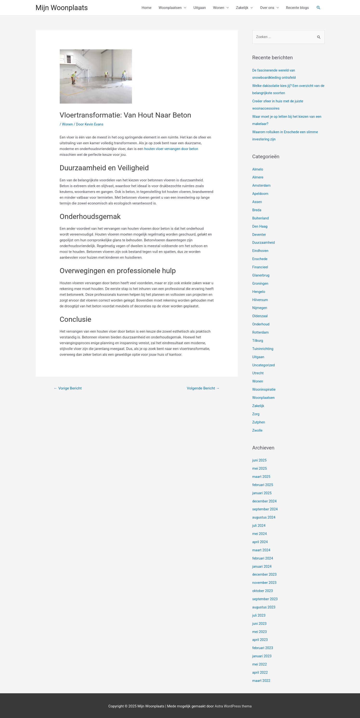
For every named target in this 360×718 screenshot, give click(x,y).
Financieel (260, 267)
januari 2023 (262, 655)
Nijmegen (260, 308)
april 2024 (260, 541)
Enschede (260, 259)
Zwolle (257, 430)
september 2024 (265, 508)
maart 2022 (261, 679)
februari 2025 (263, 484)
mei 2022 (259, 663)
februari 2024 (263, 557)
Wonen (218, 8)
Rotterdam (260, 332)
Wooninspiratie (264, 389)
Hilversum (260, 299)
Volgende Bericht (203, 389)
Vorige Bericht (68, 389)
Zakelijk (242, 8)
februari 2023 (263, 647)
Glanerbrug (261, 275)
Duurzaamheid (264, 243)
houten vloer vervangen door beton (172, 149)
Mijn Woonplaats (63, 8)
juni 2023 (259, 622)
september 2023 (265, 598)
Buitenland (260, 218)
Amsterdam (261, 186)
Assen (257, 202)
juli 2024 (259, 525)
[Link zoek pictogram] (318, 8)
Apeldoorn (260, 194)
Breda (257, 210)
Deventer (259, 234)
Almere (258, 178)
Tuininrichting (263, 348)
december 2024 (264, 500)
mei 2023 (259, 630)
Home (146, 8)
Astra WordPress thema (233, 705)
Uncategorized (263, 364)
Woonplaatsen (170, 8)
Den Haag (260, 226)
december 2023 (264, 573)
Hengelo (259, 291)
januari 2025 (262, 492)
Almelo (258, 169)
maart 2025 (261, 476)
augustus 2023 (264, 606)
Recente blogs (297, 8)
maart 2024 (261, 549)
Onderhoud (261, 324)
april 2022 (260, 671)
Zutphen (259, 421)
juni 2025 (259, 460)
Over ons (267, 8)
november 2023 (264, 582)
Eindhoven (260, 251)
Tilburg (257, 340)
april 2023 (260, 638)
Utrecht (258, 373)
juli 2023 (259, 614)
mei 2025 (259, 468)
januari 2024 (262, 565)
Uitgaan (199, 8)
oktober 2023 (263, 590)
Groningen (260, 283)
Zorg (256, 413)
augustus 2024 (264, 516)
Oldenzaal (260, 316)
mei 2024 (259, 533)
